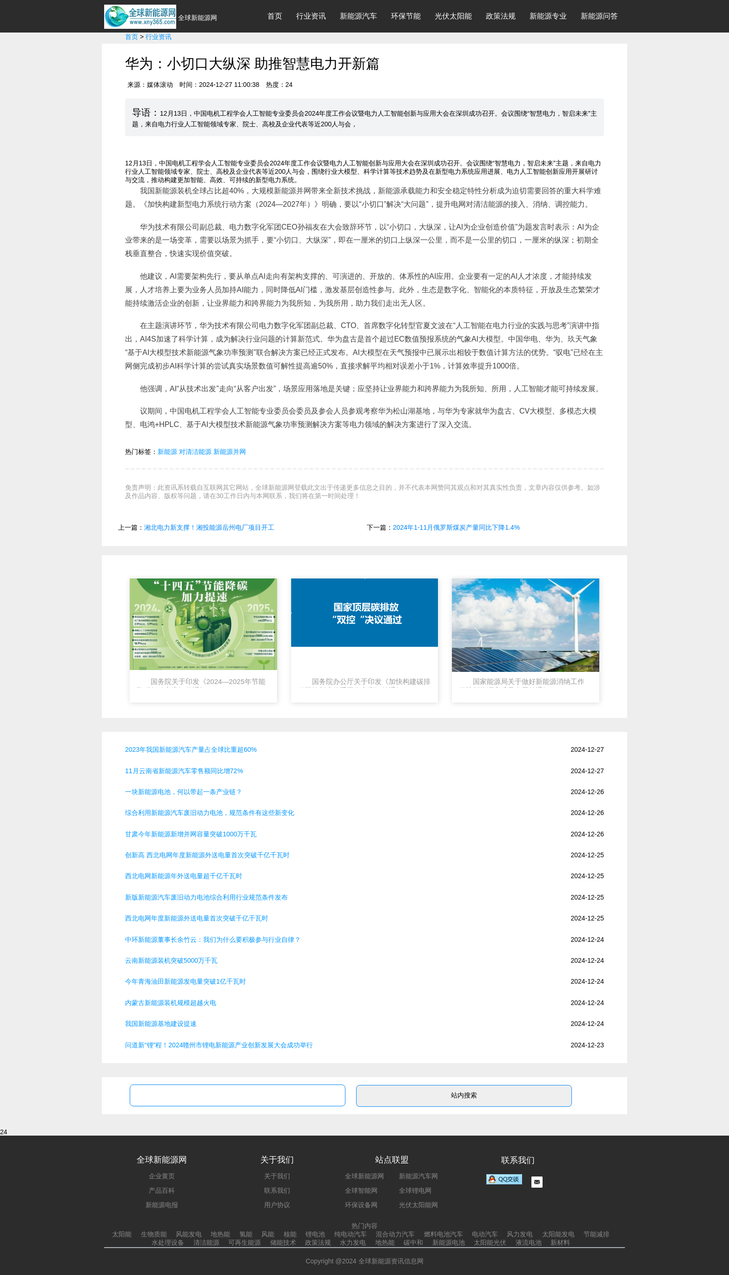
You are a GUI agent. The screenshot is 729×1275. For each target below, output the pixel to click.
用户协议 (277, 1205)
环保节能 (406, 16)
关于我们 (277, 1176)
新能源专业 (548, 16)
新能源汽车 (358, 16)
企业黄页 (162, 1176)
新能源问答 (599, 16)
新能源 (167, 451)
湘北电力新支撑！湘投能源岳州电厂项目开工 (209, 527)
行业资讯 (311, 16)
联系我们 (277, 1190)
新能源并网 (229, 451)
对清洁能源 (195, 451)
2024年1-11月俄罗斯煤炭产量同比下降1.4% (456, 527)
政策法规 (501, 16)
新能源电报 (162, 1205)
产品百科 (162, 1190)
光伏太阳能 (453, 16)
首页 (274, 16)
